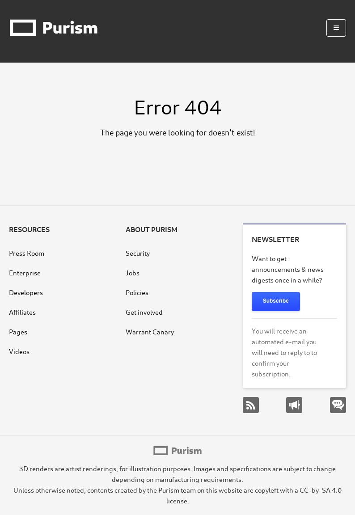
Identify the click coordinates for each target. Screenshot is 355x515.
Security (138, 253)
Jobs (132, 272)
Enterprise (25, 272)
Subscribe (276, 301)
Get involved (144, 312)
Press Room (26, 253)
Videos (19, 351)
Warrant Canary (150, 331)
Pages (18, 331)
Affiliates (22, 312)
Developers (26, 292)
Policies (137, 292)
